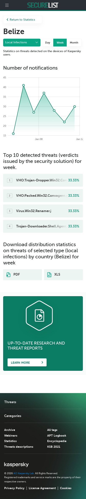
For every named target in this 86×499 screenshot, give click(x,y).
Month (74, 42)
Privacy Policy (14, 488)
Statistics (10, 441)
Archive (9, 430)
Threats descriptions (18, 446)
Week (60, 42)
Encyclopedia (56, 441)
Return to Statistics (21, 19)
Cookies (65, 488)
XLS (53, 275)
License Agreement (42, 488)
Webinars (10, 435)
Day (47, 42)
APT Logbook (56, 435)
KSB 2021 (53, 446)
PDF (13, 275)
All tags (52, 430)
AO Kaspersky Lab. (23, 473)
